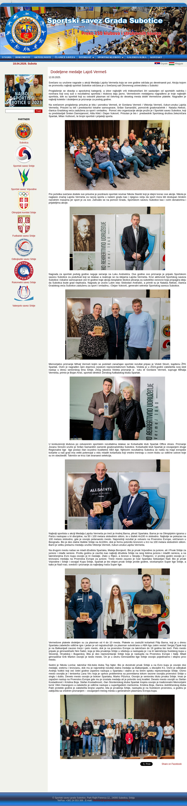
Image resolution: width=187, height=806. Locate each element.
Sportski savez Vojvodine (23, 189)
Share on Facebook (172, 764)
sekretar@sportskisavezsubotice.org (111, 800)
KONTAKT (156, 57)
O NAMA (6, 57)
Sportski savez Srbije (24, 166)
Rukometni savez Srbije (24, 282)
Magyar (176, 63)
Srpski (161, 63)
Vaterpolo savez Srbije (23, 305)
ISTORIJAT (86, 57)
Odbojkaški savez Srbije (24, 259)
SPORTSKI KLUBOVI (111, 57)
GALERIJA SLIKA (136, 57)
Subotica (23, 142)
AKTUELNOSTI (42, 57)
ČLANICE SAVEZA (65, 57)
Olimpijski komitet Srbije (24, 212)
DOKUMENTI (22, 57)
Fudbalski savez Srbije (23, 235)
